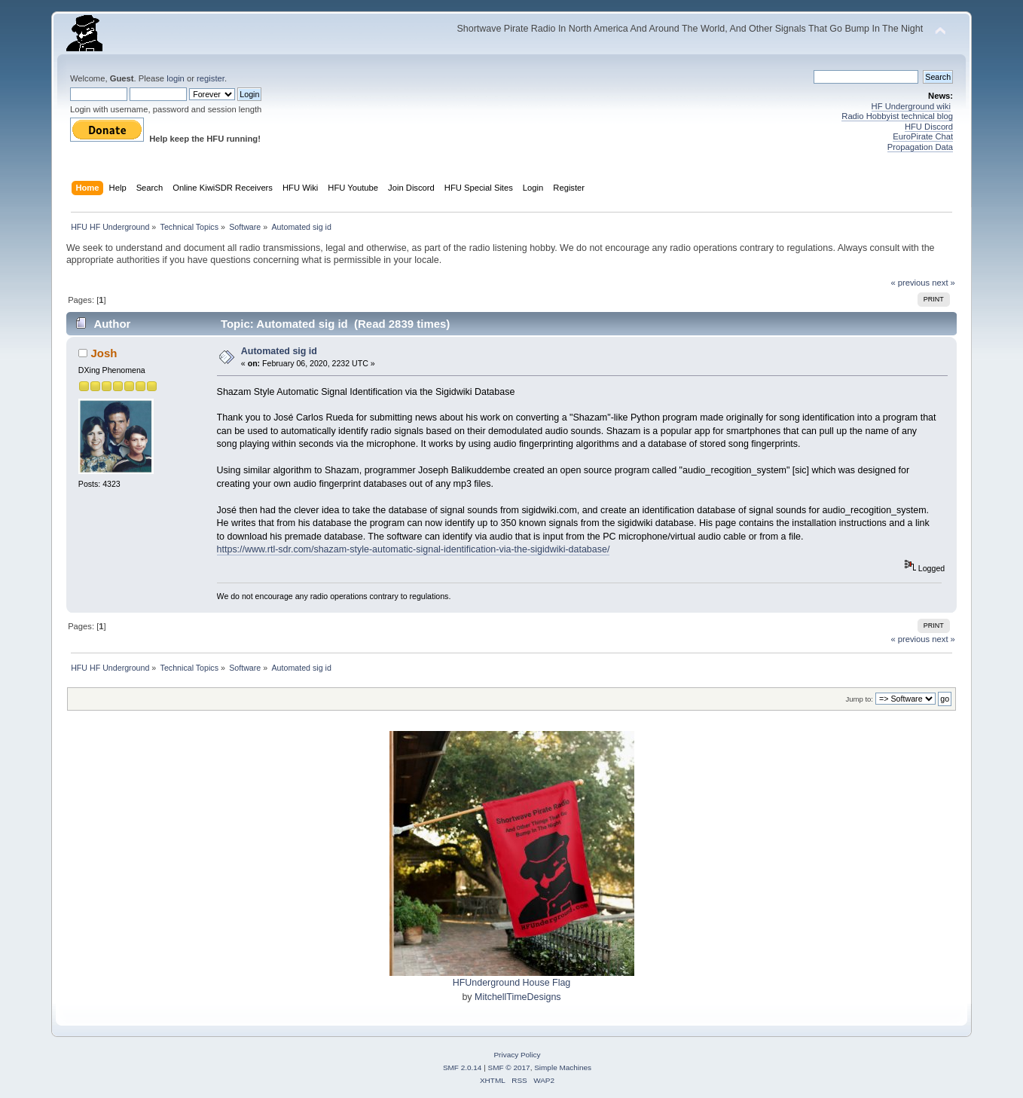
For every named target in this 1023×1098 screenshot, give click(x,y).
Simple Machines (562, 1067)
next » (943, 282)
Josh (104, 353)
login (175, 78)
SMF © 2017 (509, 1067)
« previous (910, 282)
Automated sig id (279, 351)
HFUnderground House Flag (512, 982)
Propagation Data (920, 146)
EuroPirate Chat (923, 136)
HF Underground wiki (911, 106)
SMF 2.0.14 (462, 1067)
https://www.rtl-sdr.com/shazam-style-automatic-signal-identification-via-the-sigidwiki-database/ (413, 549)
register (210, 78)
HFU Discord (929, 126)
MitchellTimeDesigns (518, 997)
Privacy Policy (516, 1055)
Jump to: (859, 699)
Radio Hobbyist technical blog (897, 116)
